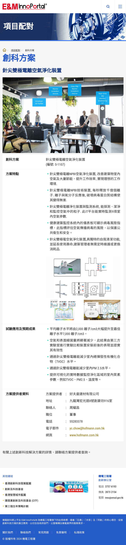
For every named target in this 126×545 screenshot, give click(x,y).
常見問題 (43, 532)
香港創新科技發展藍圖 (18, 483)
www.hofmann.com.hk (84, 435)
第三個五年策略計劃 (17, 506)
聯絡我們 (25, 532)
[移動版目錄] (119, 6)
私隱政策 (79, 532)
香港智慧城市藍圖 (15, 494)
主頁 (4, 50)
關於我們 (7, 532)
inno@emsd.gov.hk (112, 501)
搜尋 (106, 6)
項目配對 (15, 50)
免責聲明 (61, 532)
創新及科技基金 (14, 489)
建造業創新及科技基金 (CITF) (21, 500)
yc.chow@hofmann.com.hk (87, 428)
